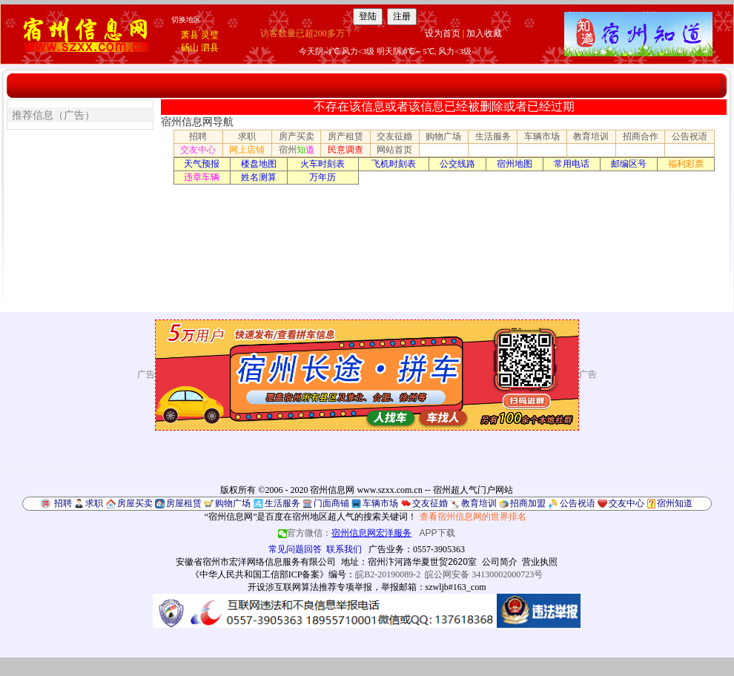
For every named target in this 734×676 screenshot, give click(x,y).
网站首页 (394, 150)
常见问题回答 (295, 549)
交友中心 (198, 150)
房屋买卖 (135, 503)
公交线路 (457, 164)
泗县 (210, 47)
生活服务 (493, 136)
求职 (247, 136)
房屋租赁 (184, 503)
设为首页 (442, 33)
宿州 (296, 150)
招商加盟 (528, 503)
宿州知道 (674, 503)
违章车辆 (201, 177)
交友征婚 (394, 136)
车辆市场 (542, 136)
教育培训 (591, 136)
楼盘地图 (259, 164)
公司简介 (500, 562)
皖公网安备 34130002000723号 (484, 574)
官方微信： (346, 533)
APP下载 (437, 533)
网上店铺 (247, 150)
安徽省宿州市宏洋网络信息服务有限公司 (256, 562)
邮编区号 (629, 164)
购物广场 (443, 136)
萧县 (190, 35)
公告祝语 (689, 136)
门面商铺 (331, 503)
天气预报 (201, 164)
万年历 (322, 177)
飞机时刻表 (393, 164)
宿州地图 (514, 164)
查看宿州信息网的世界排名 (473, 516)
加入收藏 (484, 33)
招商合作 (640, 136)
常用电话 (571, 164)
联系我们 (344, 549)
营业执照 (540, 562)
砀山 (190, 47)
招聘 (198, 136)
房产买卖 (296, 136)
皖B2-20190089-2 (387, 574)
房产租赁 (345, 136)
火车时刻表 (322, 164)
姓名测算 (259, 177)
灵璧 (210, 35)
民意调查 (345, 150)
